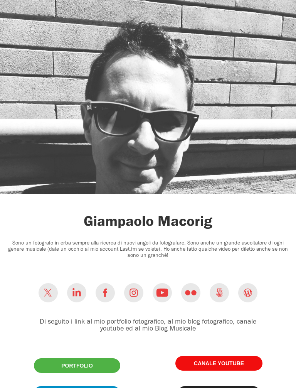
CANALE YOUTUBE (219, 363)
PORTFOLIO (77, 366)
